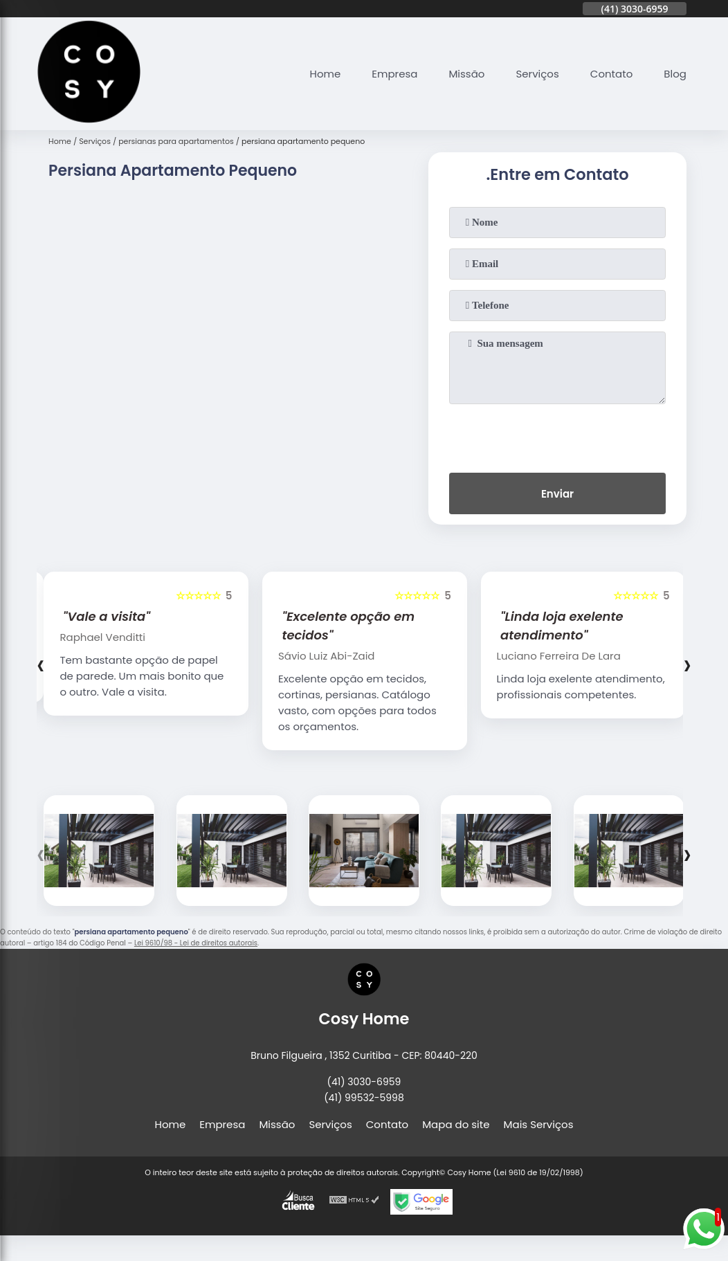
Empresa (394, 73)
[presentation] (558, 435)
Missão (466, 73)
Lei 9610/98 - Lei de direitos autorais (195, 943)
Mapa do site (455, 1124)
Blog (675, 73)
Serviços (537, 73)
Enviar (557, 494)
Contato (611, 73)
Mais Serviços (539, 1124)
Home (325, 73)
